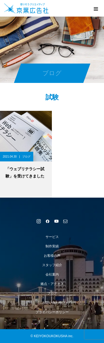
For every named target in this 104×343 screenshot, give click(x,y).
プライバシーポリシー (52, 312)
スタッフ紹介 (52, 265)
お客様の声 (52, 256)
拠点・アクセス (52, 284)
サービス (52, 237)
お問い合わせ (52, 303)
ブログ (26, 156)
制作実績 (52, 246)
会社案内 (52, 274)
